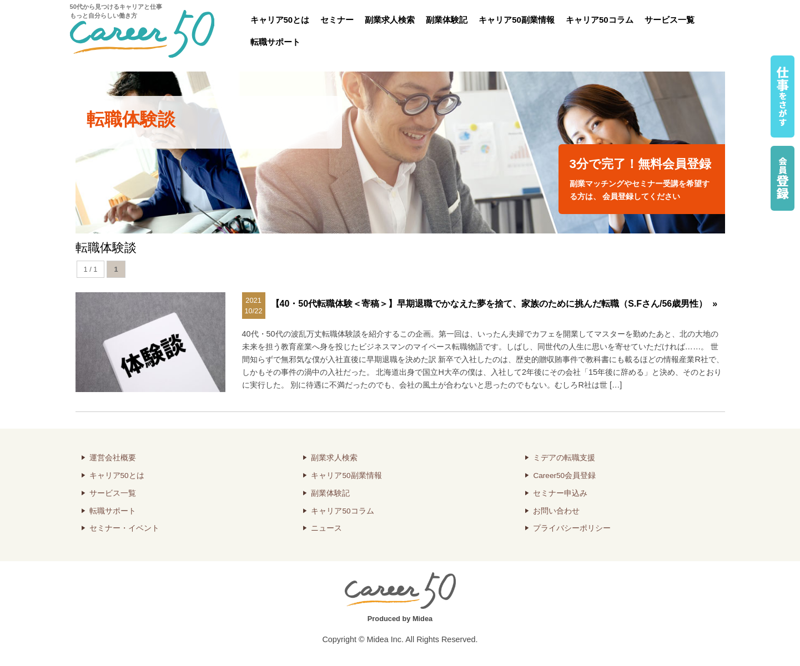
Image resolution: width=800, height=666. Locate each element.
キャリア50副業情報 (517, 19)
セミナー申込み (560, 493)
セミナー (337, 19)
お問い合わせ (556, 511)
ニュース (326, 528)
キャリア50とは (280, 19)
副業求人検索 (390, 19)
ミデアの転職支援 (564, 458)
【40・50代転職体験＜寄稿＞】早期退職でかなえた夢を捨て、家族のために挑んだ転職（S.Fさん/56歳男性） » (494, 303)
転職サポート (275, 42)
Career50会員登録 (564, 475)
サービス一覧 (670, 19)
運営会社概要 (112, 458)
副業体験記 (446, 19)
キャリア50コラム (599, 19)
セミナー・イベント (124, 528)
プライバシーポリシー (572, 528)
